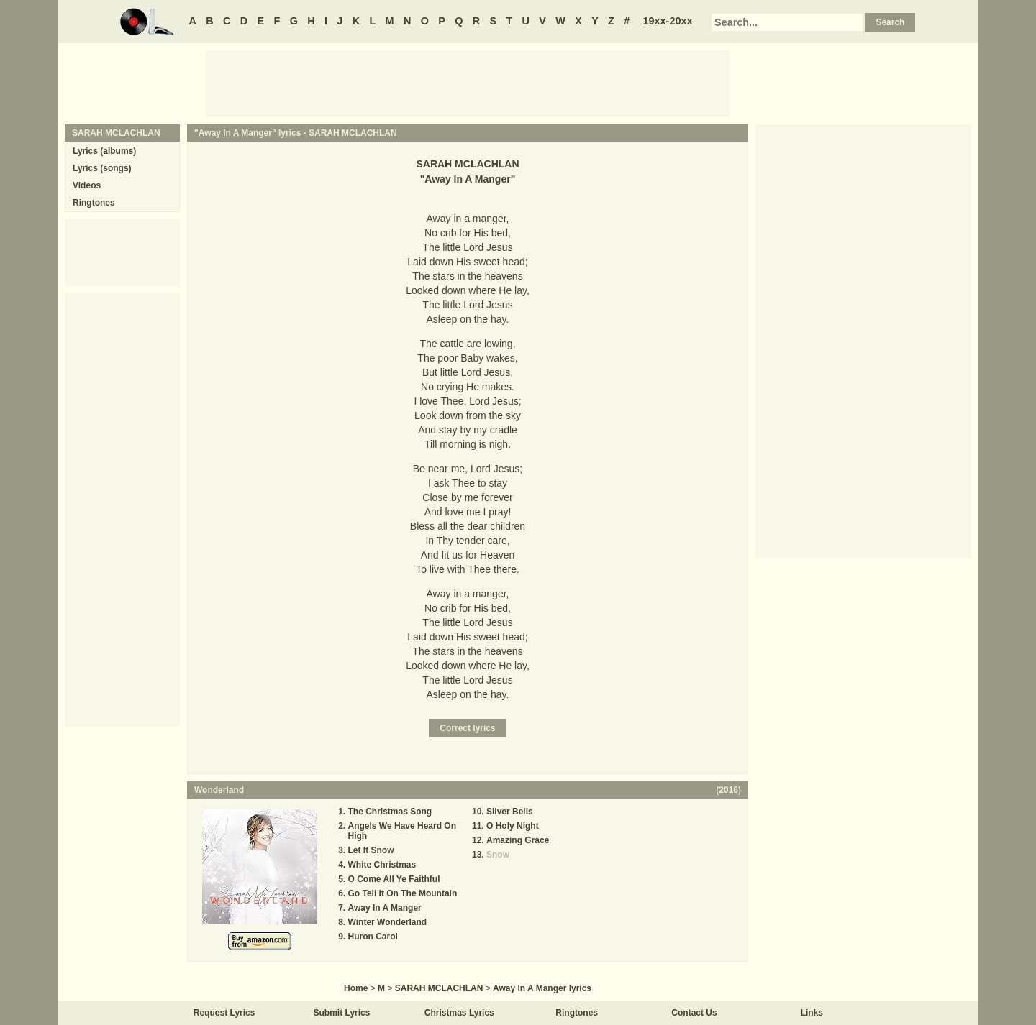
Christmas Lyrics (459, 1013)
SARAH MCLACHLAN (353, 133)
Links (812, 1013)
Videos (87, 185)
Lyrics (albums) (104, 151)
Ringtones (94, 203)
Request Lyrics (224, 1013)
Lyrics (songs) (102, 168)
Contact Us (694, 1013)
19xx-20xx (668, 21)
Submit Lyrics (342, 1013)
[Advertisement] (468, 82)
